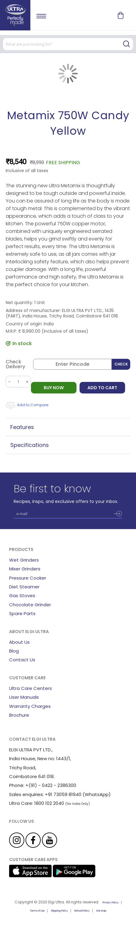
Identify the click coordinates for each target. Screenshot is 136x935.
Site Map (101, 910)
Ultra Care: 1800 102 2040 (36, 803)
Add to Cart (102, 388)
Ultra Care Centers (30, 688)
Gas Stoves (22, 595)
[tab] (68, 427)
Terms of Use (37, 910)
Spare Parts (22, 613)
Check (121, 364)
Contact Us (22, 659)
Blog (14, 651)
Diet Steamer (24, 587)
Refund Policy (82, 910)
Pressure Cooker (27, 578)
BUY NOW (54, 388)
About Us (19, 642)
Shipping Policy (59, 910)
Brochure (19, 715)
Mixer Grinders (24, 569)
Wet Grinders (24, 560)
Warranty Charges (30, 706)
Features (22, 427)
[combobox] (68, 44)
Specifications (29, 445)
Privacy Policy (111, 902)
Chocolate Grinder (30, 604)
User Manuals (24, 697)
